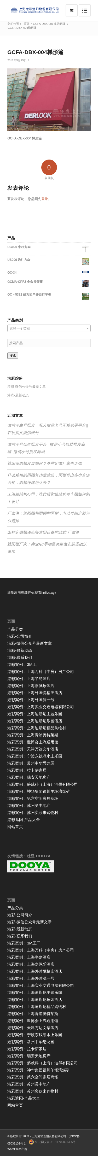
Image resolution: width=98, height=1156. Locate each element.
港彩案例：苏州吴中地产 (28, 805)
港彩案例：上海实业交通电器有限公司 (40, 707)
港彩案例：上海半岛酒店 (28, 678)
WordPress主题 (17, 1149)
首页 (26, 23)
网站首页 (15, 826)
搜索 (12, 355)
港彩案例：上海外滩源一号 (30, 699)
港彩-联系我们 (19, 657)
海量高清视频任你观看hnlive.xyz (31, 593)
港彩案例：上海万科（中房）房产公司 (40, 671)
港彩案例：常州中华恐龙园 (30, 763)
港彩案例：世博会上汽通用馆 (32, 742)
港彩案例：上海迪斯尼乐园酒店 (34, 721)
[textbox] (49, 328)
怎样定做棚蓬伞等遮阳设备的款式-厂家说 (43, 532)
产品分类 (15, 629)
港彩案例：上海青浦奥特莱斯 (32, 735)
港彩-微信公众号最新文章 (26, 387)
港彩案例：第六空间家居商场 (32, 798)
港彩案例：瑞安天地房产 (28, 777)
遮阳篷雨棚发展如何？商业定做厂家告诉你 (44, 463)
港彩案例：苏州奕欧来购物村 (32, 812)
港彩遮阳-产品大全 (23, 819)
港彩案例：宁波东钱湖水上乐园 (34, 756)
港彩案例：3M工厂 (23, 664)
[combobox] (49, 328)
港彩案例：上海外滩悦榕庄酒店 (34, 692)
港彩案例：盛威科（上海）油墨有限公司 (42, 784)
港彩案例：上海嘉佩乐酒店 (30, 685)
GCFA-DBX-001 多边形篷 (49, 23)
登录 (44, 199)
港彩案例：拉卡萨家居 (27, 770)
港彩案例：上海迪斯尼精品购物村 (36, 728)
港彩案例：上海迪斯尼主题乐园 (34, 714)
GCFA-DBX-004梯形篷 (35, 52)
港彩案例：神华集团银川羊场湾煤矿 (38, 791)
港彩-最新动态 (18, 395)
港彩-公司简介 (19, 636)
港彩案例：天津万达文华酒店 (32, 749)
